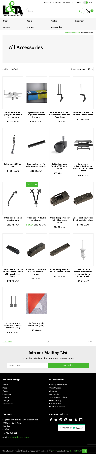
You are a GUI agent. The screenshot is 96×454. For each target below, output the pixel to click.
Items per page (78, 69)
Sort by (6, 69)
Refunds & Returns (57, 406)
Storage (30, 27)
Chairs (6, 21)
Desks (29, 21)
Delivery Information (58, 385)
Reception (79, 21)
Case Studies (55, 388)
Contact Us (57, 2)
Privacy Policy (55, 400)
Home (67, 33)
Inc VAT (80, 2)
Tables (54, 21)
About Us (47, 2)
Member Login (68, 2)
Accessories (56, 27)
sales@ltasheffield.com (18, 437)
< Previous (7, 341)
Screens (6, 27)
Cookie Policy (55, 403)
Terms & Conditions (58, 397)
